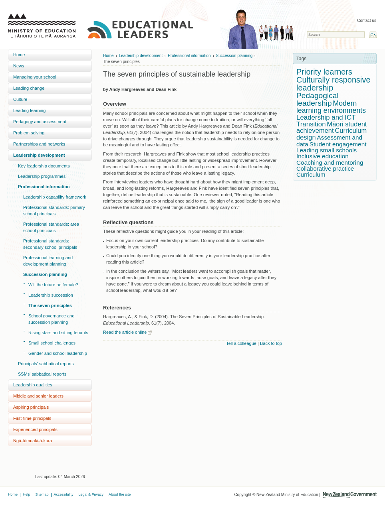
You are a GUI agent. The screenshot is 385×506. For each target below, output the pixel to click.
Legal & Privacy (91, 494)
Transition (311, 124)
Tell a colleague (241, 343)
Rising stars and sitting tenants (58, 332)
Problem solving (28, 132)
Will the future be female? (53, 284)
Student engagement (338, 144)
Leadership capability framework (54, 197)
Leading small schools (326, 150)
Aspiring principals (31, 407)
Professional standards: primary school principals (54, 210)
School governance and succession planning (51, 319)
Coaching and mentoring (329, 162)
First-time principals (32, 418)
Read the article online (125, 332)
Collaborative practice (325, 168)
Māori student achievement (331, 127)
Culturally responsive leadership (333, 83)
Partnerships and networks (39, 144)
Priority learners (324, 71)
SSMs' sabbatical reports (42, 374)
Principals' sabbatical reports (46, 363)
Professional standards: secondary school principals (50, 244)
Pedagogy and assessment (39, 121)
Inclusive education (322, 156)
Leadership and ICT (326, 117)
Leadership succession (50, 295)
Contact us (366, 20)
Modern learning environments (331, 106)
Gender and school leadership (57, 353)
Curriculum (310, 174)
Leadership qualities (32, 384)
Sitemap (42, 494)
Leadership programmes (41, 176)
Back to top (271, 343)
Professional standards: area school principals (51, 227)
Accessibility (63, 494)
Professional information (44, 186)
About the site (120, 494)
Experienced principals (35, 429)
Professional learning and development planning (48, 260)
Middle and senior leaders (38, 396)
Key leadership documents (44, 165)
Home (19, 54)
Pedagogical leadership (317, 99)
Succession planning (45, 274)
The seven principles (50, 305)
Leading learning (29, 110)
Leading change (28, 88)
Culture (20, 99)
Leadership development (39, 155)
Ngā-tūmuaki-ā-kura (32, 440)
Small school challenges (51, 343)
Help (26, 494)
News (18, 65)
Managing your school (34, 77)
